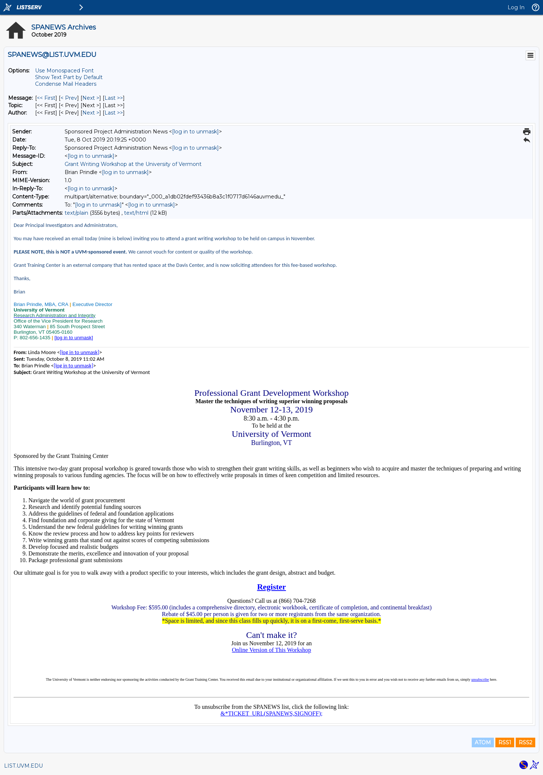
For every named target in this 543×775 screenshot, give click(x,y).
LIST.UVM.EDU (23, 765)
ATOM (483, 742)
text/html (136, 213)
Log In (516, 7)
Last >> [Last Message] (113, 98)
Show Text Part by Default (69, 77)
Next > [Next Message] (90, 98)
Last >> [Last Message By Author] (113, 112)
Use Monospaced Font (64, 70)
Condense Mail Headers (65, 84)
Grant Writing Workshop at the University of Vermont (133, 164)
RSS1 (504, 742)
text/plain (76, 213)
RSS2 (525, 742)
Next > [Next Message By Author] (90, 112)
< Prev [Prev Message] (69, 98)
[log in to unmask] (195, 131)
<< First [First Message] (46, 98)
